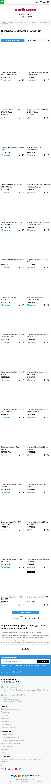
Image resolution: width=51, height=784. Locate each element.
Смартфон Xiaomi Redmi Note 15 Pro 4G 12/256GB (38, 336)
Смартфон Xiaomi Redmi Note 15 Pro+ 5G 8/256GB (38, 411)
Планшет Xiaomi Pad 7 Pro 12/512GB (10, 298)
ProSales (24, 781)
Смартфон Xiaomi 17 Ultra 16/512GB (10, 448)
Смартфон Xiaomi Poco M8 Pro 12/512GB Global (37, 111)
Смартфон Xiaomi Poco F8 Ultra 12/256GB (38, 561)
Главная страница (7, 734)
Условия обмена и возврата (11, 744)
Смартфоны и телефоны (10, 709)
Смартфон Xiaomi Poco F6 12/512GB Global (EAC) (10, 74)
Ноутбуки (4, 715)
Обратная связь (6, 747)
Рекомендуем (6, 724)
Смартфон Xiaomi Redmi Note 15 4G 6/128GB (38, 373)
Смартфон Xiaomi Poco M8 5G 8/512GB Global (11, 111)
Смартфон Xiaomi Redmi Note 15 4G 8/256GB (12, 373)
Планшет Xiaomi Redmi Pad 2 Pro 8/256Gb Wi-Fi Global (38, 223)
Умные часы (5, 718)
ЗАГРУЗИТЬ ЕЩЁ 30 (25, 612)
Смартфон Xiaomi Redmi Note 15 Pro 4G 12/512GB (38, 298)
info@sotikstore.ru (10, 687)
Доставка (4, 750)
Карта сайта (31, 779)
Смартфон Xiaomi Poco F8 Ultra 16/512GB (12, 598)
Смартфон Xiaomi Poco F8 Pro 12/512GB (11, 561)
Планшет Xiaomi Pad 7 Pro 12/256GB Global (36, 148)
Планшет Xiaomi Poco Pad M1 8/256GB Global (11, 186)
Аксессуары (5, 721)
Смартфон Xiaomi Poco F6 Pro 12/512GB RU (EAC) (11, 223)
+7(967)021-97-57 (25, 15)
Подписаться (43, 661)
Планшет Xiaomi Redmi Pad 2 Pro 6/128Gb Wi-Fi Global (38, 186)
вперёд (35, 618)
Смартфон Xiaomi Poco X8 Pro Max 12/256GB (37, 523)
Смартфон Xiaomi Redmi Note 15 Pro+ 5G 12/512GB (12, 411)
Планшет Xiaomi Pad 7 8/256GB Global (12, 148)
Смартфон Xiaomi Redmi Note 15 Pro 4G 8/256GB (12, 336)
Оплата (3, 753)
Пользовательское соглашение (12, 740)
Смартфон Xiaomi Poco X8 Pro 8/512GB (11, 486)
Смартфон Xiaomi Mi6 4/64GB (37, 597)
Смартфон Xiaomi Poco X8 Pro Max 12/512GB (11, 523)
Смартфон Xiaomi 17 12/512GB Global (37, 261)
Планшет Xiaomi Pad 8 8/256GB (12, 260)
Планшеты (5, 712)
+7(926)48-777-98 (25, 17)
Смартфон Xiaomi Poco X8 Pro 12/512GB (37, 486)
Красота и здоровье (8, 727)
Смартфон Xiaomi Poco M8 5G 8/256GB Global (37, 74)
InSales (39, 781)
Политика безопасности (10, 737)
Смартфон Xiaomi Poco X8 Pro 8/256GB (37, 448)
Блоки (40, 760)
